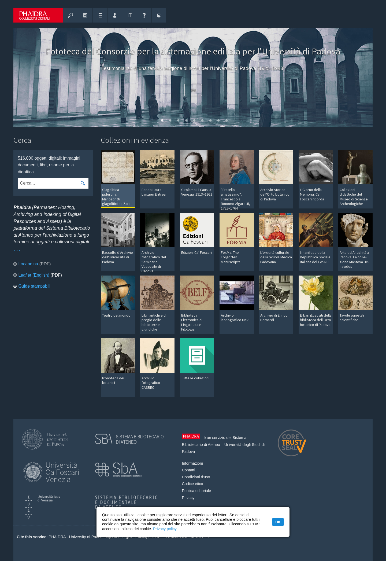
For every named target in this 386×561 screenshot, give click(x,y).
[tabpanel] (193, 77)
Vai (193, 90)
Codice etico (192, 484)
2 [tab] (169, 121)
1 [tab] (161, 121)
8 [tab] (217, 121)
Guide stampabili (34, 286)
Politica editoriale (196, 491)
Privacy (188, 498)
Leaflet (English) (33, 275)
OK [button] (277, 522)
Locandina (28, 264)
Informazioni (192, 463)
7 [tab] (209, 121)
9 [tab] (225, 121)
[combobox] (47, 183)
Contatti (188, 470)
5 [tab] (193, 121)
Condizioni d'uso (196, 477)
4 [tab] (185, 121)
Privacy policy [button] (165, 529)
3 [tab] (177, 121)
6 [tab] (201, 121)
